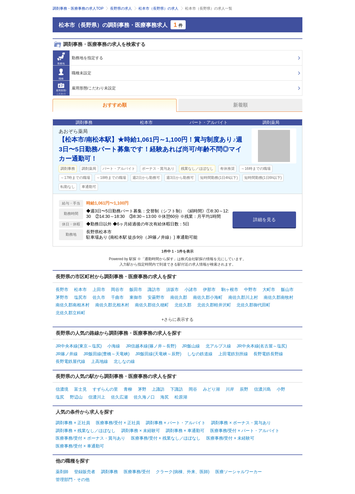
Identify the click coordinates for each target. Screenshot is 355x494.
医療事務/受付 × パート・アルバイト (245, 428)
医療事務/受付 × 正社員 (118, 420)
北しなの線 (124, 360)
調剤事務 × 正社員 (73, 420)
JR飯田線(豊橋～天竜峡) (106, 352)
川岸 (230, 388)
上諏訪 (158, 388)
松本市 (80, 289)
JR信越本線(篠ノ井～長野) (151, 345)
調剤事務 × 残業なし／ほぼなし (86, 428)
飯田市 (135, 289)
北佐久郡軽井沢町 (214, 304)
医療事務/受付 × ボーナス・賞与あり (90, 436)
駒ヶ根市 (229, 289)
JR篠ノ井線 (67, 352)
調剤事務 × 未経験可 (140, 428)
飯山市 (287, 289)
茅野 (142, 388)
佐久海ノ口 (144, 395)
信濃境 (62, 388)
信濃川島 (262, 388)
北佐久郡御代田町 (253, 304)
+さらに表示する (177, 318)
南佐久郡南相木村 (73, 304)
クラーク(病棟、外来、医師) (182, 469)
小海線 (113, 345)
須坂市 (172, 289)
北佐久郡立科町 (70, 312)
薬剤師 (62, 469)
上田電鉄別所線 (233, 352)
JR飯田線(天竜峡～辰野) (158, 352)
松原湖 (180, 395)
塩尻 (60, 395)
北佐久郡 (182, 304)
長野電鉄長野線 (268, 352)
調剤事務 (109, 469)
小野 (281, 388)
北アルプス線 (218, 345)
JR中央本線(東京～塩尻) (79, 345)
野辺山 (76, 395)
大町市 (268, 289)
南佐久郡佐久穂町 (152, 304)
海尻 (164, 395)
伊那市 (209, 289)
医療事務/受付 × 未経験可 (230, 436)
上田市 (99, 289)
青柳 (128, 388)
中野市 (250, 289)
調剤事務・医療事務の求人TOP (78, 8)
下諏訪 (176, 388)
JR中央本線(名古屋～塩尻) (261, 345)
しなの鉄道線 (200, 352)
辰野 (244, 388)
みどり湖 (211, 388)
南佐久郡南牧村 (278, 297)
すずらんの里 (105, 388)
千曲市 (117, 297)
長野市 (62, 289)
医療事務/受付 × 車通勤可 (80, 443)
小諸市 (190, 289)
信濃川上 (96, 395)
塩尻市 (80, 297)
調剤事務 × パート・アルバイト (176, 420)
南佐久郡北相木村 (112, 304)
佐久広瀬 (119, 395)
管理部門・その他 (73, 476)
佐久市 (99, 297)
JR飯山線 (191, 345)
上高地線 (99, 360)
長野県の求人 (121, 8)
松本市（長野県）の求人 (158, 8)
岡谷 (193, 388)
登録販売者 (84, 469)
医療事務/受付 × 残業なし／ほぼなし (165, 436)
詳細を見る (264, 219)
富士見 (80, 388)
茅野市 (62, 297)
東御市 (135, 297)
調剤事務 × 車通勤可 (185, 428)
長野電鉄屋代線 (70, 360)
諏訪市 (154, 289)
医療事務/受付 (137, 469)
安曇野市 (156, 297)
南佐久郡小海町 (208, 297)
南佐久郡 (178, 297)
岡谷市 (117, 289)
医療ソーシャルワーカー (238, 469)
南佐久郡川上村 (243, 297)
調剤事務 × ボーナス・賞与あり (241, 420)
